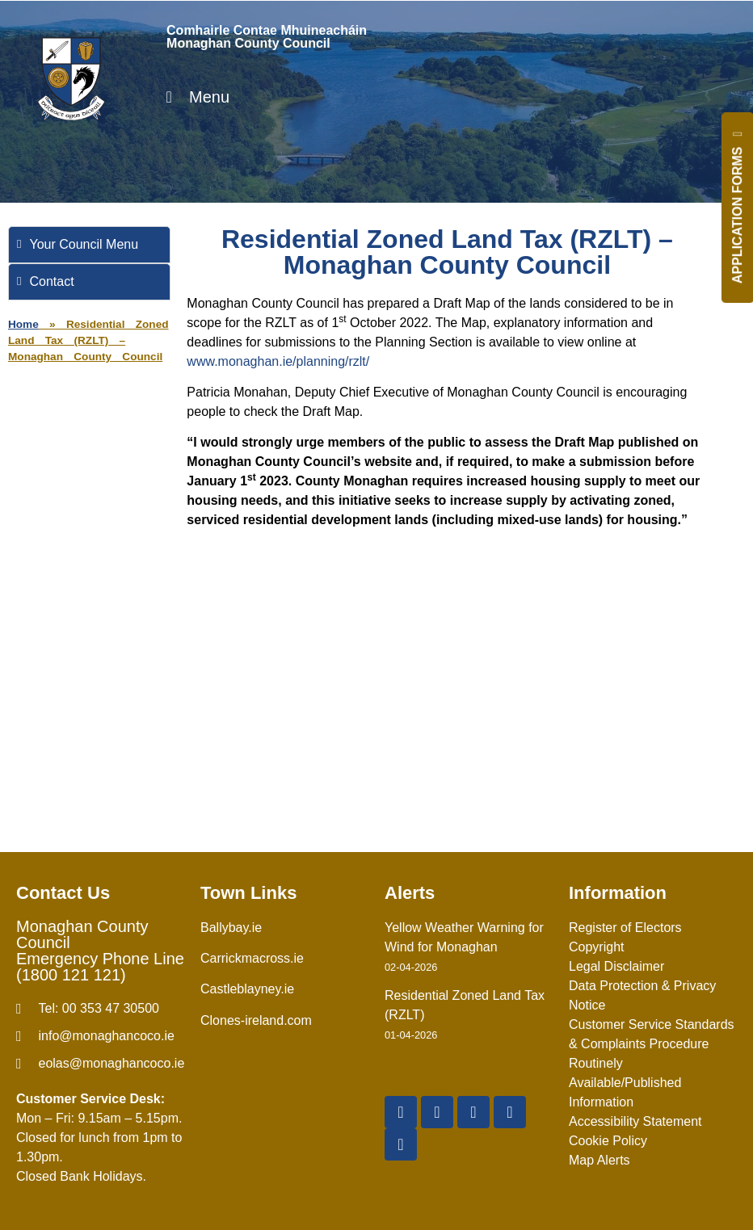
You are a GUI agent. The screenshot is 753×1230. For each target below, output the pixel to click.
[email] (100, 1036)
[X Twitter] (437, 1112)
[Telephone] (100, 1008)
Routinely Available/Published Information (625, 1082)
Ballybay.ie (231, 927)
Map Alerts (599, 1160)
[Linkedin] (401, 1144)
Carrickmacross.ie (252, 958)
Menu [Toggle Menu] (193, 97)
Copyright (596, 947)
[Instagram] (510, 1112)
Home (23, 324)
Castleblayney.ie (247, 989)
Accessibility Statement (635, 1121)
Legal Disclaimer (616, 966)
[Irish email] (100, 1063)
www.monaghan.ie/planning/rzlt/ (278, 361)
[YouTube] (473, 1112)
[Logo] (71, 78)
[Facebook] (401, 1112)
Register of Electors (625, 927)
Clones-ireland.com (256, 1020)
